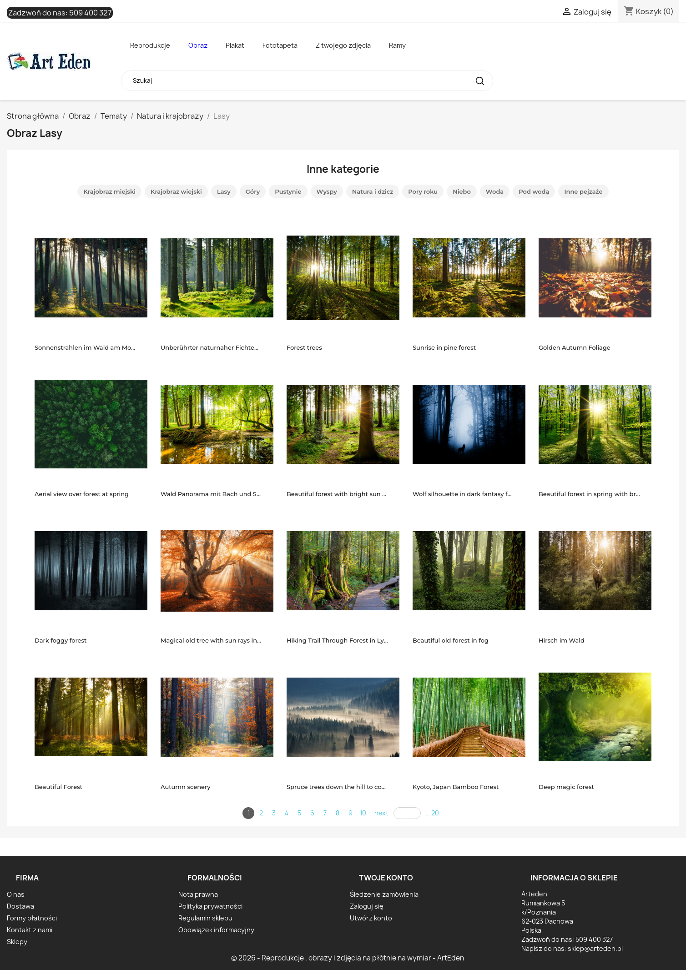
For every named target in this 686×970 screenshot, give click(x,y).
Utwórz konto (371, 918)
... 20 (432, 813)
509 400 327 (90, 13)
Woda (495, 191)
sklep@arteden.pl (595, 948)
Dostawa (20, 906)
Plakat (235, 45)
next (381, 813)
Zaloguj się (366, 906)
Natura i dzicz (372, 191)
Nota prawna (198, 894)
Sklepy (17, 941)
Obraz (197, 45)
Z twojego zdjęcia (343, 45)
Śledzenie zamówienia (384, 894)
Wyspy (327, 191)
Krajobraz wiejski (176, 191)
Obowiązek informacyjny (216, 929)
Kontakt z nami (29, 929)
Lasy (224, 191)
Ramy (397, 45)
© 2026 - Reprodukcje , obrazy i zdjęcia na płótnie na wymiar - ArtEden (347, 958)
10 (363, 813)
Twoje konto (386, 878)
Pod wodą (534, 191)
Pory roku (423, 191)
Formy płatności (32, 918)
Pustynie (288, 191)
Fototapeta (280, 45)
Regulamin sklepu (205, 918)
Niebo (462, 191)
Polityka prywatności (210, 906)
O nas (16, 894)
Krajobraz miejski (109, 191)
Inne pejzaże (583, 191)
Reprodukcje (150, 45)
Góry (253, 191)
